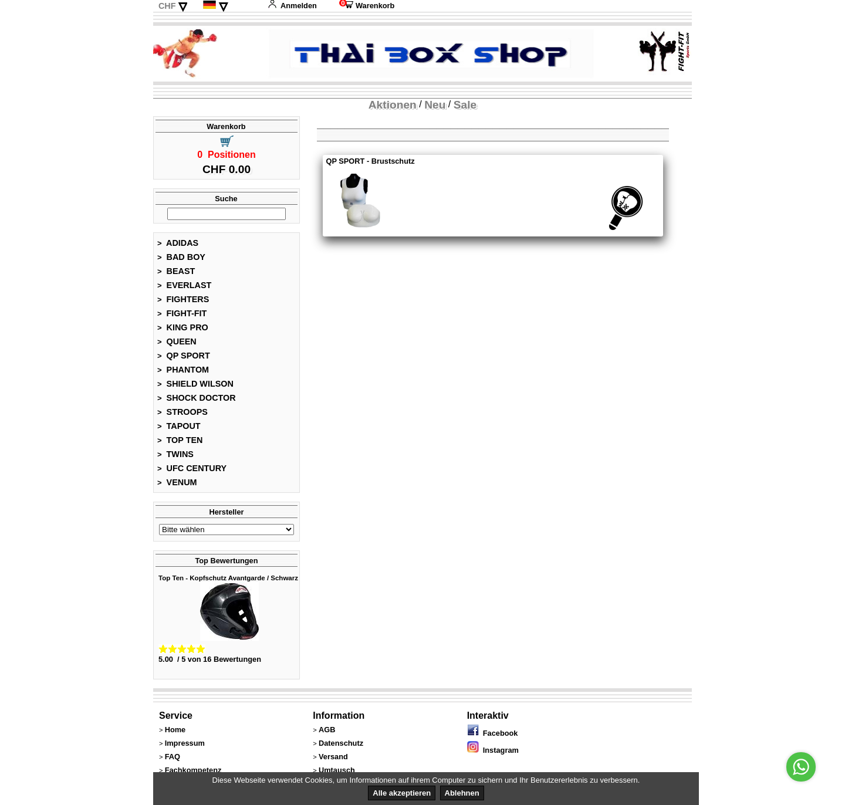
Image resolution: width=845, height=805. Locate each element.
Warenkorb (366, 5)
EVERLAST (184, 285)
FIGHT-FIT (182, 313)
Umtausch (337, 770)
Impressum (185, 743)
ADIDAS (177, 243)
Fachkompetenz (193, 770)
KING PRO (182, 327)
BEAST (176, 271)
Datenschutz (341, 743)
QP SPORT (183, 355)
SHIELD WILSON (195, 383)
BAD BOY (181, 257)
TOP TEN (179, 440)
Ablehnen (462, 793)
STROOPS (182, 412)
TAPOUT (179, 426)
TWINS (175, 454)
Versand (333, 756)
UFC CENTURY (192, 468)
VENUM (177, 482)
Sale (465, 105)
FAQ (172, 756)
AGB (327, 729)
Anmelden (292, 5)
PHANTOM (183, 369)
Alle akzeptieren (402, 793)
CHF (167, 6)
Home (175, 729)
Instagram (493, 750)
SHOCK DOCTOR (196, 397)
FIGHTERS (183, 299)
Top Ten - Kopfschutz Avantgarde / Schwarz (228, 577)
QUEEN (177, 341)
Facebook (492, 733)
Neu (434, 105)
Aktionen (393, 105)
